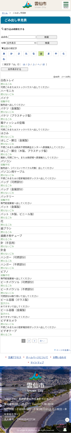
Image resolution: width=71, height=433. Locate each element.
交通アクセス (14, 357)
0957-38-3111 (23, 404)
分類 (3, 42)
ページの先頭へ (63, 350)
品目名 (4, 36)
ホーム (5, 13)
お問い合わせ (59, 357)
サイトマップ (37, 362)
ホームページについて (37, 357)
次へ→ (42, 341)
